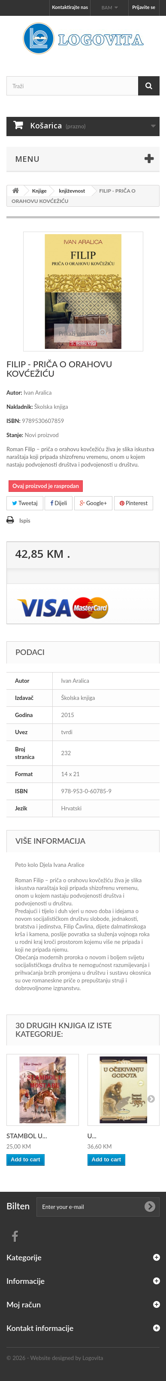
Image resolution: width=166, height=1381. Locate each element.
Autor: (14, 392)
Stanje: (14, 435)
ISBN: (13, 420)
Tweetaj (25, 503)
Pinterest (134, 503)
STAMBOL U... (26, 1136)
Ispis (24, 520)
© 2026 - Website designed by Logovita (54, 1357)
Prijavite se (143, 7)
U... (92, 1136)
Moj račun (23, 1304)
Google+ (93, 503)
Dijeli (58, 503)
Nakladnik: (19, 406)
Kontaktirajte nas (70, 7)
